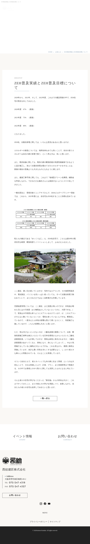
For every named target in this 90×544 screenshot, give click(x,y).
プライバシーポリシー (38, 522)
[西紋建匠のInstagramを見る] (41, 504)
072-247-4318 (17, 483)
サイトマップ (55, 522)
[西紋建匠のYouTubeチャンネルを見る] (49, 504)
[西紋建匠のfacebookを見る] (45, 504)
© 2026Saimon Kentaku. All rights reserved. (45, 530)
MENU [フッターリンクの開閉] (45, 513)
